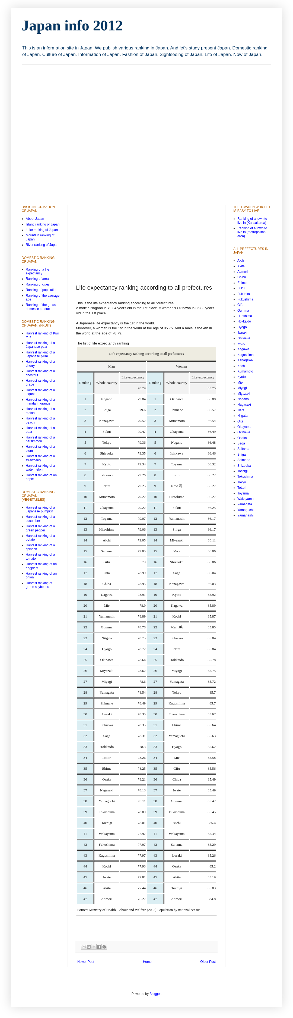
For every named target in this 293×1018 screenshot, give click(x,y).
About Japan (35, 219)
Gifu (240, 305)
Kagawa (243, 349)
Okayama (244, 427)
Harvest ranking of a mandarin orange (40, 401)
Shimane (243, 460)
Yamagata (244, 504)
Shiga (241, 454)
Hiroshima (244, 316)
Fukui (241, 288)
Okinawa (243, 432)
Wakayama (245, 499)
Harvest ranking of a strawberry (40, 458)
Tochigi (242, 471)
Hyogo (242, 327)
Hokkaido (244, 321)
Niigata (242, 416)
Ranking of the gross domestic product (41, 307)
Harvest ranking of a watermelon (40, 467)
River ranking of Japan (42, 245)
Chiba (241, 277)
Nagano (243, 399)
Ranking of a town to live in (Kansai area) (252, 220)
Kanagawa (245, 360)
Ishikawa (243, 338)
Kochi (241, 366)
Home (147, 962)
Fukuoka (243, 294)
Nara (240, 410)
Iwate (241, 344)
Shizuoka (244, 466)
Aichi (240, 260)
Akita (241, 266)
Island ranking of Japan (42, 224)
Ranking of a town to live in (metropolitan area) (252, 232)
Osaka (242, 438)
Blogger (155, 994)
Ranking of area (37, 279)
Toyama (243, 493)
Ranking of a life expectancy (37, 271)
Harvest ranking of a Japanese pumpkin (40, 509)
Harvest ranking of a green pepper (40, 528)
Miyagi (242, 388)
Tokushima (245, 476)
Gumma (243, 310)
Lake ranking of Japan (42, 230)
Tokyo (241, 482)
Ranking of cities (38, 284)
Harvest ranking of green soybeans (39, 585)
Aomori (242, 272)
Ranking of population (41, 290)
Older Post (208, 962)
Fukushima (245, 299)
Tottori (241, 488)
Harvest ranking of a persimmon (40, 439)
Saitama (243, 449)
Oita (240, 421)
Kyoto (241, 377)
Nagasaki (244, 404)
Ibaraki (242, 332)
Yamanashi (245, 515)
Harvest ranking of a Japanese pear (40, 345)
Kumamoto (245, 371)
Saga (241, 443)
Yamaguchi (245, 510)
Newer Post (85, 962)
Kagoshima (245, 355)
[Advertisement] (65, 130)
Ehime (242, 283)
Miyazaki (243, 394)
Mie (240, 382)
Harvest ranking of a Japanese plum (40, 354)
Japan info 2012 (72, 25)
